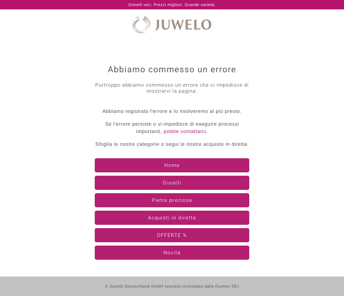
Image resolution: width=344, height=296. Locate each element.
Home (172, 165)
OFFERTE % (172, 235)
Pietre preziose (172, 200)
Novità (172, 253)
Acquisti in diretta (172, 218)
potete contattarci (185, 131)
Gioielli (172, 183)
